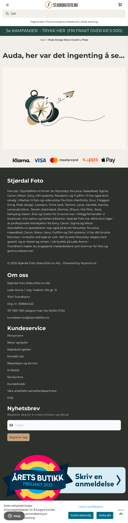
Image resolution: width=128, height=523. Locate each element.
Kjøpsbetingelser (19, 349)
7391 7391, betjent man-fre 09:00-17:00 (38, 310)
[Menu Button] (7, 5)
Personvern (15, 335)
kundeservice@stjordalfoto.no (28, 317)
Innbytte (13, 370)
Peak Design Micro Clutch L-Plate (68, 39)
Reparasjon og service (22, 363)
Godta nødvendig (81, 515)
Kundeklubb (16, 384)
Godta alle (105, 515)
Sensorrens (15, 377)
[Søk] (64, 14)
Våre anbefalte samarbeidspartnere (32, 391)
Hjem (43, 39)
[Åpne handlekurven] (120, 5)
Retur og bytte (17, 342)
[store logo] (64, 5)
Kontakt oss (15, 356)
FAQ (10, 397)
